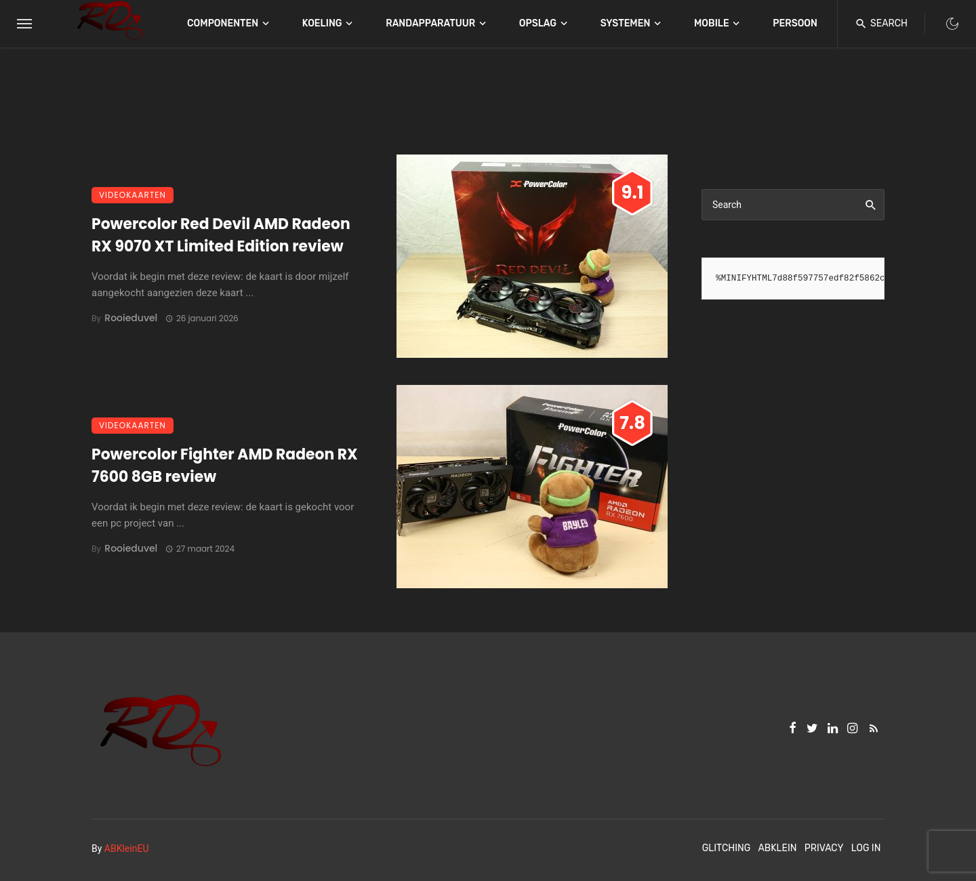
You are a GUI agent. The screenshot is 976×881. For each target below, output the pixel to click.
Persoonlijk (805, 23)
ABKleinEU (126, 848)
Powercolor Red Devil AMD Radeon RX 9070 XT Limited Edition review (221, 235)
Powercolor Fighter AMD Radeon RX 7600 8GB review (225, 465)
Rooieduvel (130, 318)
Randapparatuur (430, 23)
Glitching (726, 848)
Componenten (222, 23)
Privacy (824, 848)
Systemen (626, 23)
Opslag (537, 23)
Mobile (711, 23)
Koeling (322, 23)
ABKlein (777, 848)
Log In (866, 848)
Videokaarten (132, 195)
